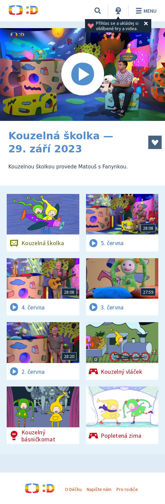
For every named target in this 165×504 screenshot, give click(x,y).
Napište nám (99, 489)
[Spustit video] (82, 74)
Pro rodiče (127, 489)
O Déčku (73, 489)
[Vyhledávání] (98, 10)
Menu (145, 11)
